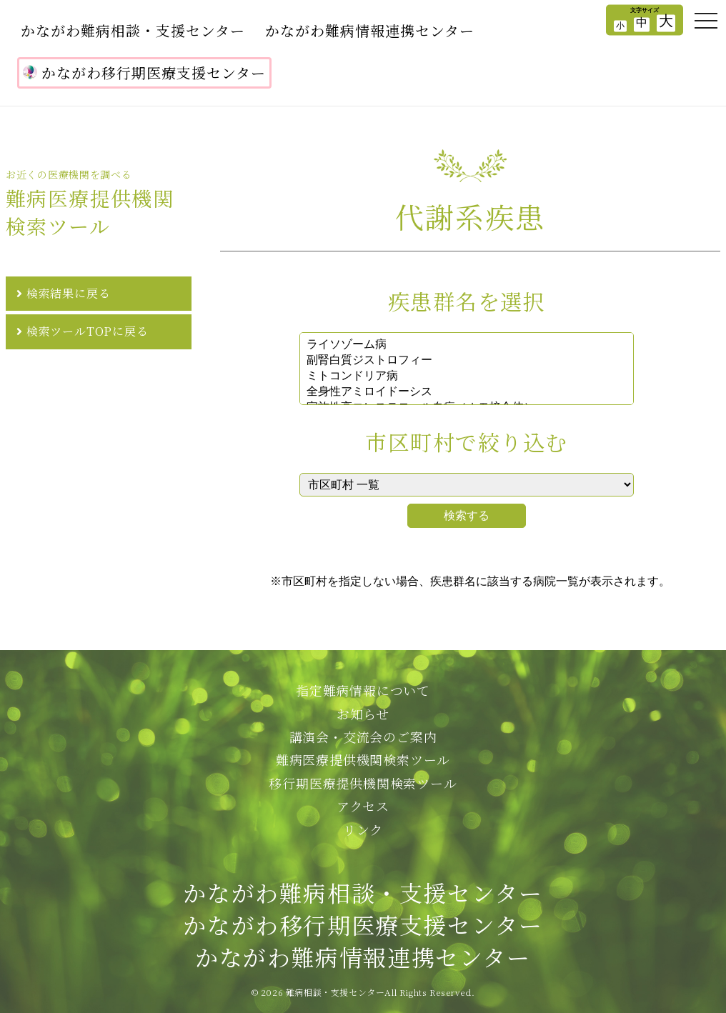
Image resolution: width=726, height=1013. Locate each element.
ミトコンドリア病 (466, 376)
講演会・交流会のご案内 (363, 736)
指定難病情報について (363, 690)
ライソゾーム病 (466, 345)
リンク (363, 829)
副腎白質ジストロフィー (466, 361)
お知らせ (363, 713)
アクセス (363, 806)
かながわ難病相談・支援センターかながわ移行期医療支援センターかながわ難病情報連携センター (362, 924)
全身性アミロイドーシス (466, 392)
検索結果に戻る (68, 293)
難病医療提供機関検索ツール (363, 759)
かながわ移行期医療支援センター (144, 72)
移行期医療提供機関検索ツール (363, 783)
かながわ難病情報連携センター (369, 30)
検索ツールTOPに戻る (87, 331)
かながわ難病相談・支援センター (133, 30)
